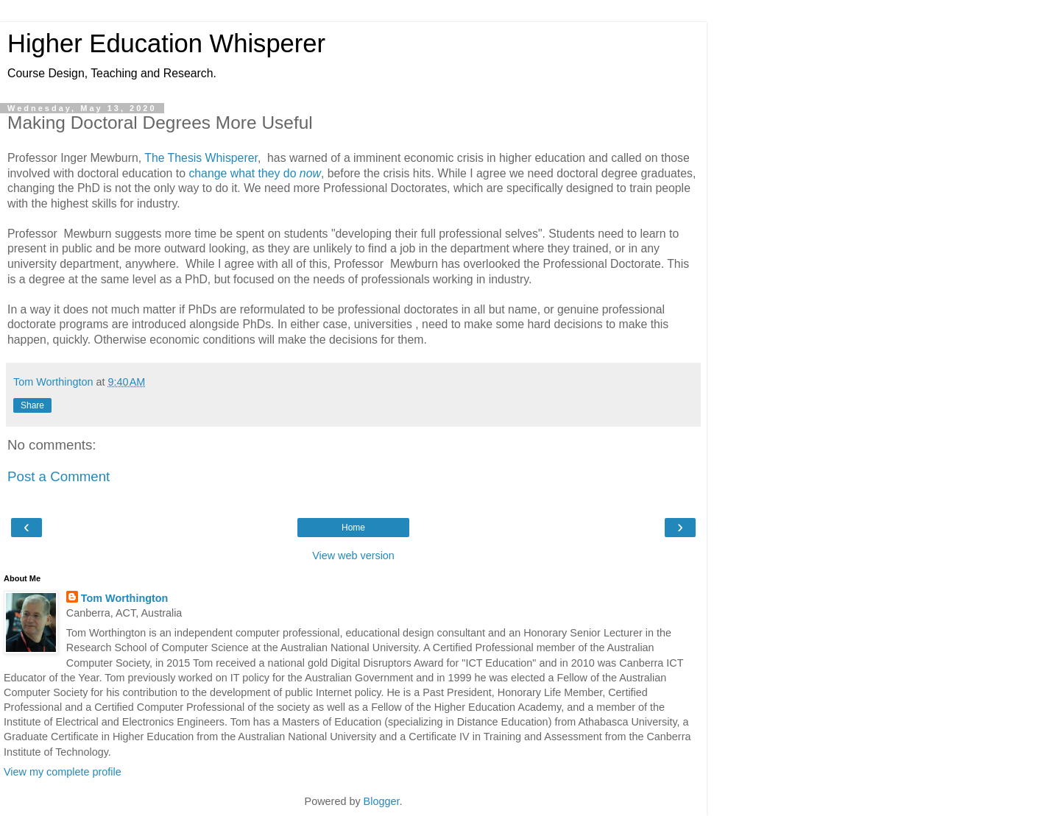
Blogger (382, 801)
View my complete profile (62, 772)
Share (32, 405)
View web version (353, 555)
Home (353, 527)
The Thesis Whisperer (201, 158)
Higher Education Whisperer (166, 43)
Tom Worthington (125, 598)
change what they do (254, 173)
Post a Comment (58, 476)
